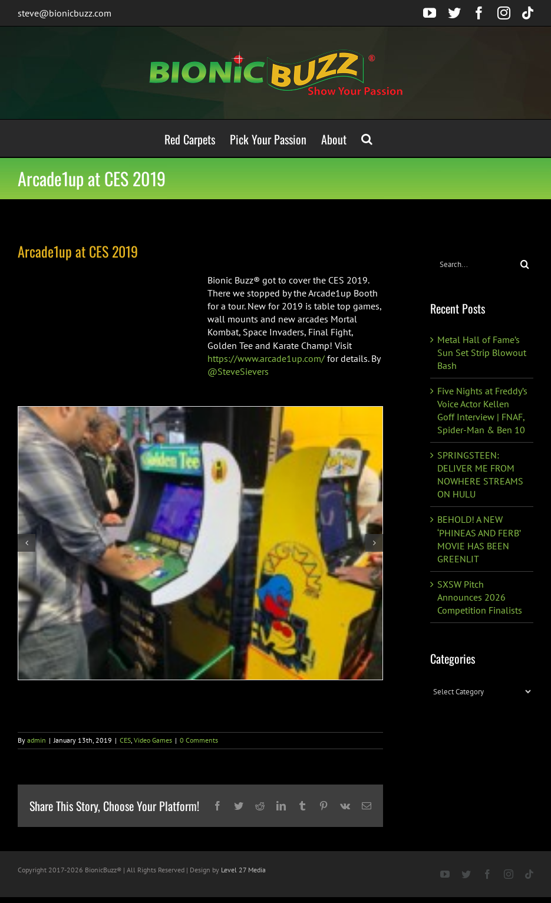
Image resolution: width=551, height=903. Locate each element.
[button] (366, 138)
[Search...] (473, 264)
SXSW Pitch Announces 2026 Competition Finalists (479, 597)
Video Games (153, 740)
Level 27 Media (243, 869)
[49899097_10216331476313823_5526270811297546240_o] (200, 543)
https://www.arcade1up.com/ (266, 358)
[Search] (524, 264)
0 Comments (199, 740)
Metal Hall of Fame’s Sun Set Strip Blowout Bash (481, 352)
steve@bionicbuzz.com (64, 13)
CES (125, 740)
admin (36, 740)
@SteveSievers (238, 371)
